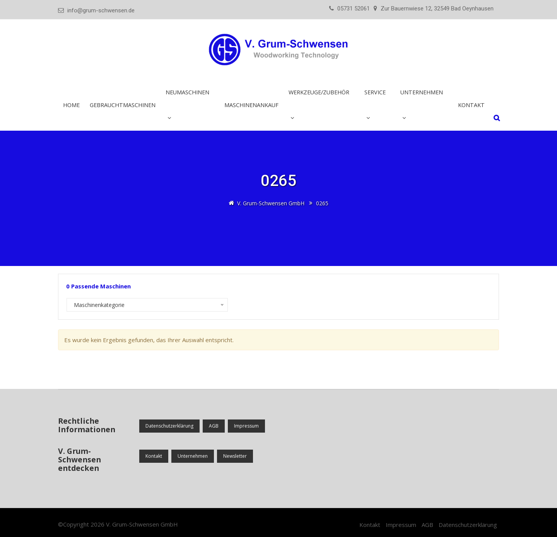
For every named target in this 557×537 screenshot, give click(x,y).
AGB (214, 426)
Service (375, 92)
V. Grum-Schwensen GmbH (142, 524)
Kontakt (471, 105)
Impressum (246, 426)
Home (71, 105)
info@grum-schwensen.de (101, 10)
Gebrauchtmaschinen (122, 105)
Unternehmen (421, 92)
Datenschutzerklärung (169, 426)
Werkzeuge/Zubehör (319, 92)
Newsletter (235, 456)
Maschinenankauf (251, 105)
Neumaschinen (187, 92)
